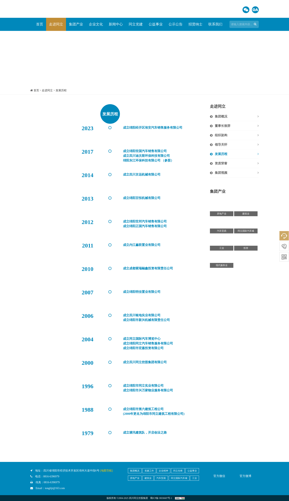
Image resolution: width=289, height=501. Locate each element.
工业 (194, 478)
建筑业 (148, 478)
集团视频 (237, 172)
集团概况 (237, 116)
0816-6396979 (51, 476)
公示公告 (176, 24)
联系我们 (215, 24)
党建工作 (149, 470)
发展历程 (61, 90)
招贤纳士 (195, 24)
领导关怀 (237, 144)
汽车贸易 (161, 478)
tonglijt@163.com (55, 488)
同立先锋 (178, 470)
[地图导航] (106, 470)
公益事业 (156, 24)
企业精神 (163, 470)
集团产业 (76, 24)
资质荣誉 (237, 163)
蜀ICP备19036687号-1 (161, 498)
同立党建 (136, 24)
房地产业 (134, 478)
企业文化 (96, 24)
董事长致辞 (237, 126)
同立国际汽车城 (179, 478)
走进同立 (56, 24)
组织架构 (237, 135)
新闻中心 (116, 24)
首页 (39, 24)
